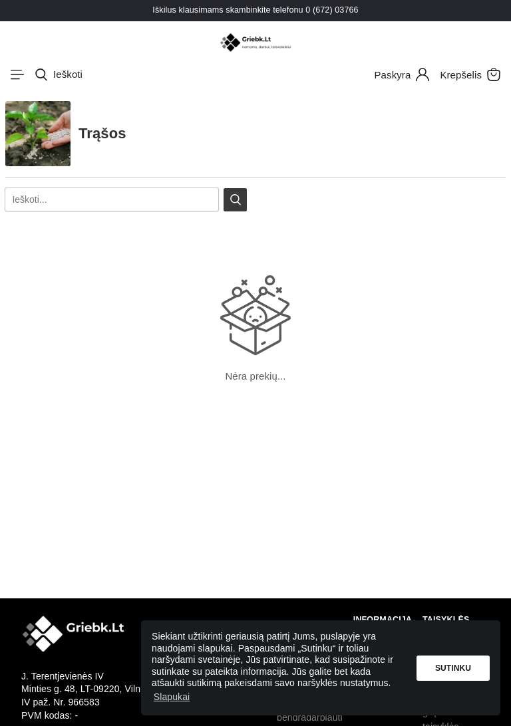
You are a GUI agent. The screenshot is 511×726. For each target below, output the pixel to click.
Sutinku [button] (453, 668)
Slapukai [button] (172, 696)
